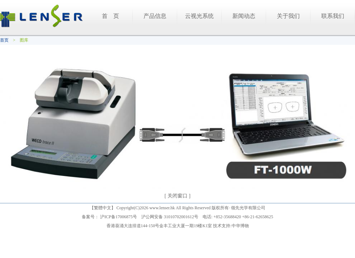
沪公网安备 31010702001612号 (169, 216)
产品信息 (154, 16)
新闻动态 (243, 16)
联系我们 (332, 16)
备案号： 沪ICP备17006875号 (109, 216)
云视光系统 (199, 16)
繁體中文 (102, 207)
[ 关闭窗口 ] (177, 196)
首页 (4, 40)
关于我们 (288, 16)
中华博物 (240, 225)
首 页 (110, 16)
